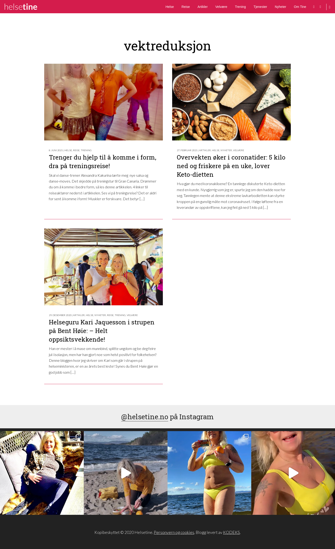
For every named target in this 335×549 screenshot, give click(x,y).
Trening (240, 7)
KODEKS (231, 532)
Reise (185, 7)
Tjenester (260, 7)
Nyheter (280, 7)
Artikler (203, 7)
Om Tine (300, 7)
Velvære (221, 7)
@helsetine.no (144, 416)
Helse (169, 7)
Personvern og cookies (174, 532)
